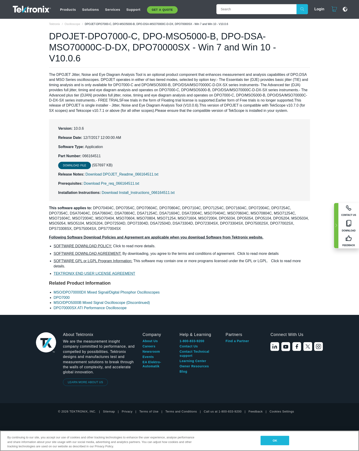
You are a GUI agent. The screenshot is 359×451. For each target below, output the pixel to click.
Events (148, 357)
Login (317, 9)
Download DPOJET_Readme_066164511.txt (121, 174)
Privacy (127, 411)
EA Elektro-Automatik (151, 364)
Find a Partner (237, 341)
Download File (74, 165)
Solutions (90, 9)
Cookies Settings (281, 411)
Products (68, 9)
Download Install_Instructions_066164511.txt (138, 193)
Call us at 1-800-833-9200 (223, 411)
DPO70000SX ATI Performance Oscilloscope (90, 308)
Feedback (255, 411)
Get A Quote (162, 9)
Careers (148, 346)
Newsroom (151, 351)
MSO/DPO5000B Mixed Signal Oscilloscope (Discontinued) (102, 303)
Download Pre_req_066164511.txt (111, 183)
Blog (183, 371)
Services (112, 9)
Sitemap (109, 411)
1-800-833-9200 (192, 341)
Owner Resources (194, 366)
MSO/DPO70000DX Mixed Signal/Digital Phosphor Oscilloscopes (107, 292)
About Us (150, 341)
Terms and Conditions (181, 411)
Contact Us (189, 346)
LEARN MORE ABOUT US (85, 382)
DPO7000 (62, 298)
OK (275, 440)
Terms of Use (149, 411)
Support (133, 9)
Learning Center (193, 361)
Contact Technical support (194, 354)
